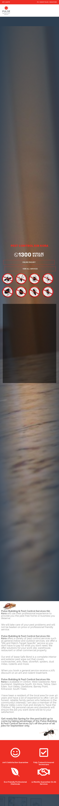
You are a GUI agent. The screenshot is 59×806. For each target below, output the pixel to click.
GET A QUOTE (6, 2)
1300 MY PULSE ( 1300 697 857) (48, 2)
